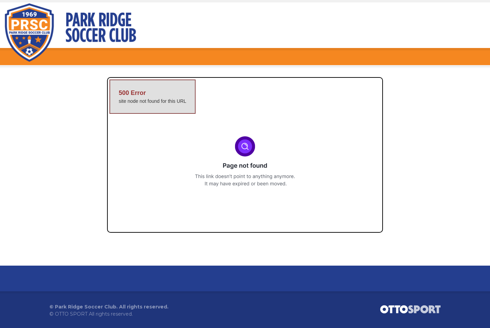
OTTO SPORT (71, 314)
